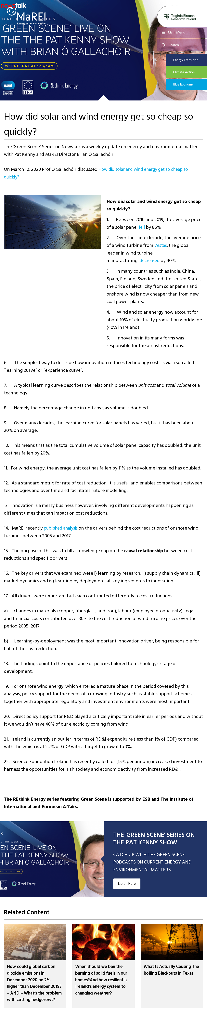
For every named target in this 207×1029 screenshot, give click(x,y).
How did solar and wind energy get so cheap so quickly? (99, 173)
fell (142, 227)
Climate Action (187, 72)
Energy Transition (189, 60)
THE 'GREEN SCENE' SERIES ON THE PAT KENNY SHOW (154, 839)
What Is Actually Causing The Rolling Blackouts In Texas (170, 973)
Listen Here (127, 884)
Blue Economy (187, 85)
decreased (150, 260)
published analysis (63, 528)
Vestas (161, 245)
